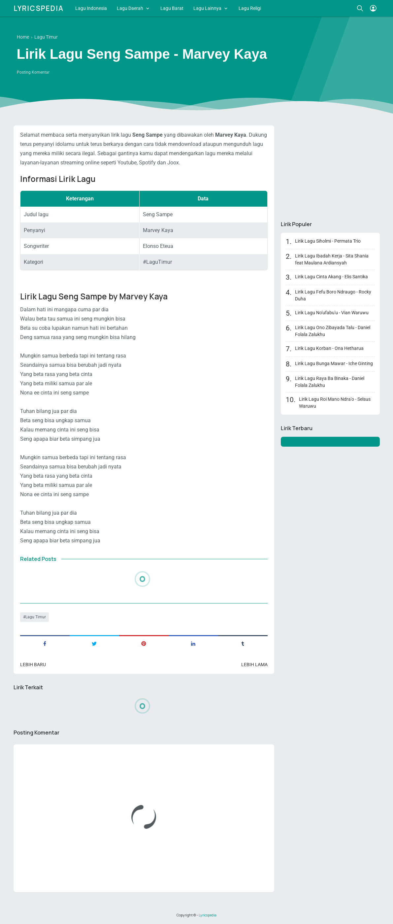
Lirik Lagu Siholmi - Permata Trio (328, 241)
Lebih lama (254, 664)
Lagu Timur (35, 617)
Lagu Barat (171, 8)
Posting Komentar (33, 72)
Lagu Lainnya (207, 8)
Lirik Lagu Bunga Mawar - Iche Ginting (334, 363)
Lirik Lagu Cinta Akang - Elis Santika (331, 276)
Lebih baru (33, 664)
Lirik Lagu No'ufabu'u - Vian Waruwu (332, 312)
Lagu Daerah (130, 8)
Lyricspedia (39, 8)
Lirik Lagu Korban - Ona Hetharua (329, 348)
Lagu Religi (250, 8)
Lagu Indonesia (91, 8)
